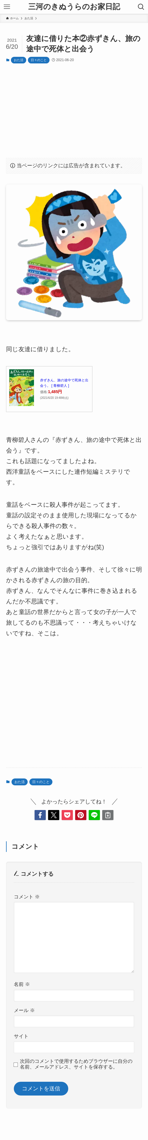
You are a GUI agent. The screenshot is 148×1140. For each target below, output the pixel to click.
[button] (40, 815)
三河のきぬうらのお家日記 (74, 7)
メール (24, 1010)
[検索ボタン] (141, 7)
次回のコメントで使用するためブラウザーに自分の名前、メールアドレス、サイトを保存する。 (76, 1064)
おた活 (18, 60)
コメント (27, 897)
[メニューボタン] (7, 7)
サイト (21, 1036)
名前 (22, 984)
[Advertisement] (74, 110)
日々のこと (39, 60)
